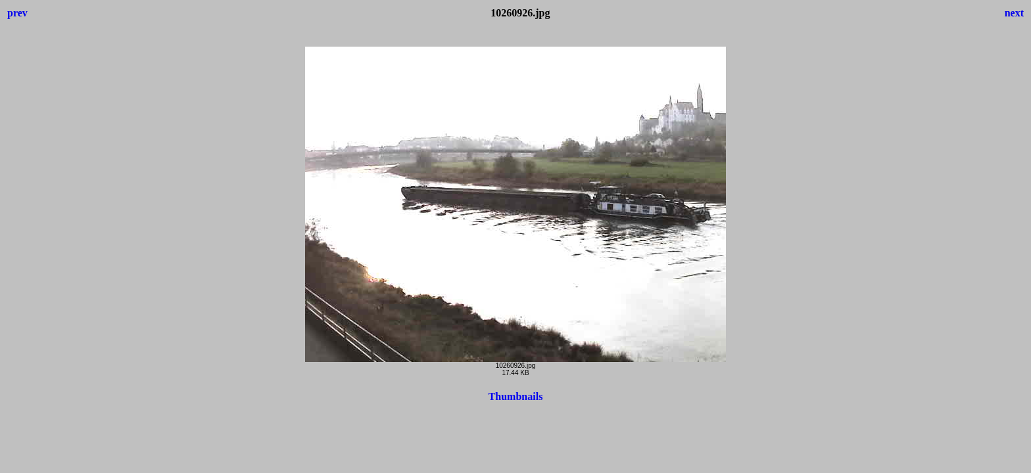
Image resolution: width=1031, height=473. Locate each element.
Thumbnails (516, 396)
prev (17, 12)
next (1014, 12)
